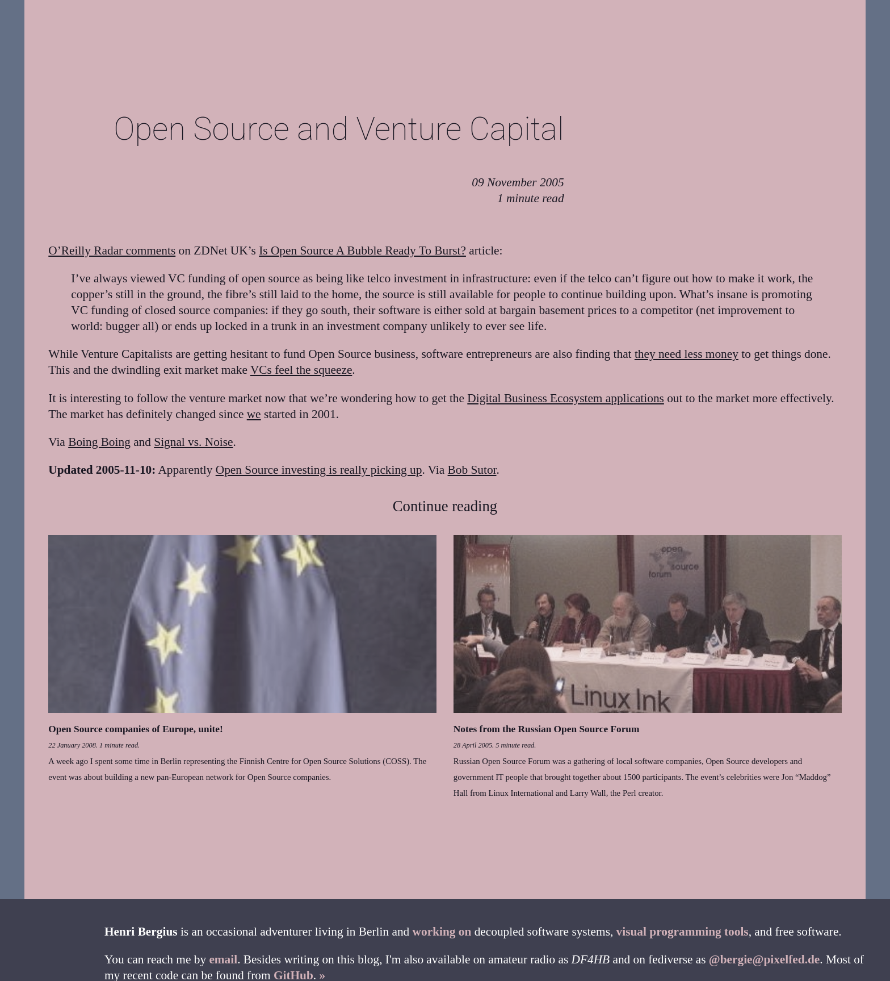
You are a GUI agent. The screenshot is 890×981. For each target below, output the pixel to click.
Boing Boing (99, 442)
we (254, 414)
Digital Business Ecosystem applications (565, 398)
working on (442, 931)
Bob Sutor (472, 470)
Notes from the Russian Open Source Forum (547, 729)
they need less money (686, 354)
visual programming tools (682, 931)
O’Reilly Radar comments (111, 250)
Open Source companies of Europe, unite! (135, 729)
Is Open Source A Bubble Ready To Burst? (362, 250)
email (223, 959)
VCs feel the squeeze (301, 370)
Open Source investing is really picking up (319, 470)
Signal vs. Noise (193, 442)
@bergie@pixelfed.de (764, 959)
